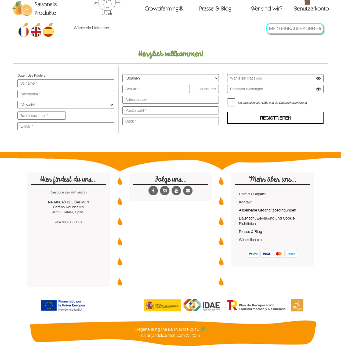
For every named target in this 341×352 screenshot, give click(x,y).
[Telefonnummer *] (41, 116)
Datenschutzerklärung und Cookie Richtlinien (267, 221)
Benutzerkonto (311, 8)
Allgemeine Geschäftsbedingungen (267, 210)
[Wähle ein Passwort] (275, 78)
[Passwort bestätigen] (275, 89)
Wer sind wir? (266, 8)
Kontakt (245, 202)
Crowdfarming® (164, 8)
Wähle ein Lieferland (91, 27)
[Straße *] (156, 89)
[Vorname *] (65, 83)
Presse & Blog (215, 8)
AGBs (264, 102)
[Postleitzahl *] (170, 110)
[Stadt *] (170, 121)
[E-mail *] (65, 126)
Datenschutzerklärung (293, 102)
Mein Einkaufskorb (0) (295, 28)
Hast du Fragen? (252, 194)
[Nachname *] (65, 94)
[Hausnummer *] (207, 89)
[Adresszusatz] (170, 100)
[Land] (170, 78)
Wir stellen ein (250, 239)
